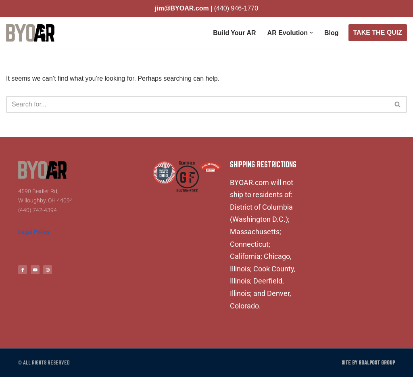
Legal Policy (34, 232)
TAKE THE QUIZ (377, 32)
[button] (311, 32)
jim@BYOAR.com (182, 8)
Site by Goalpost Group (368, 362)
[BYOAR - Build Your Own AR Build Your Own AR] (30, 33)
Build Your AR (234, 32)
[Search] (197, 104)
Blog (331, 32)
